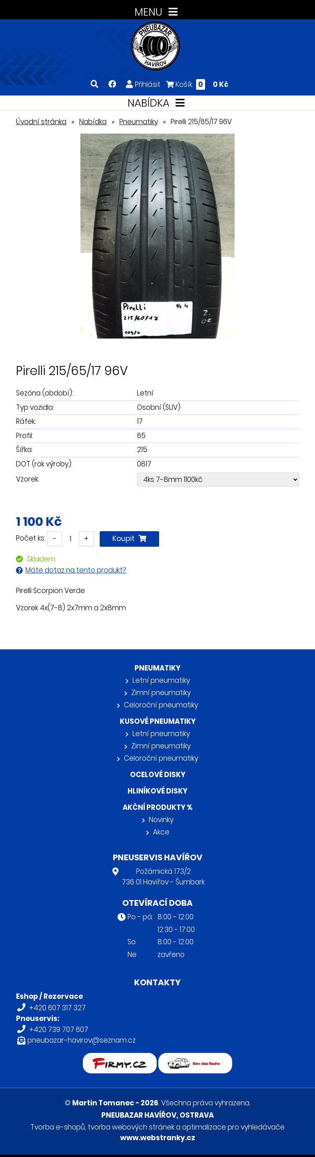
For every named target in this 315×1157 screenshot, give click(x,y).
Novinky (161, 820)
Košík (197, 84)
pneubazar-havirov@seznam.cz (81, 1040)
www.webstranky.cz (157, 1138)
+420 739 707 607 (58, 1029)
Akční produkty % (157, 807)
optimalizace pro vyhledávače (233, 1127)
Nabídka (93, 122)
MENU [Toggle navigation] (158, 12)
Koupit (129, 538)
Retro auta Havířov (195, 1058)
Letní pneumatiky (161, 680)
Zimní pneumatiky (161, 693)
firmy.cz (120, 1058)
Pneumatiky (138, 122)
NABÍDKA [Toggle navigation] (158, 103)
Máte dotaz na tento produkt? (75, 570)
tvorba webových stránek (131, 1127)
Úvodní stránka (41, 122)
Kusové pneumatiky (158, 721)
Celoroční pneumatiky (161, 705)
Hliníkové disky (157, 791)
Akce (161, 832)
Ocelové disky (157, 775)
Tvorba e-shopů (57, 1127)
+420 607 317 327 (57, 1008)
